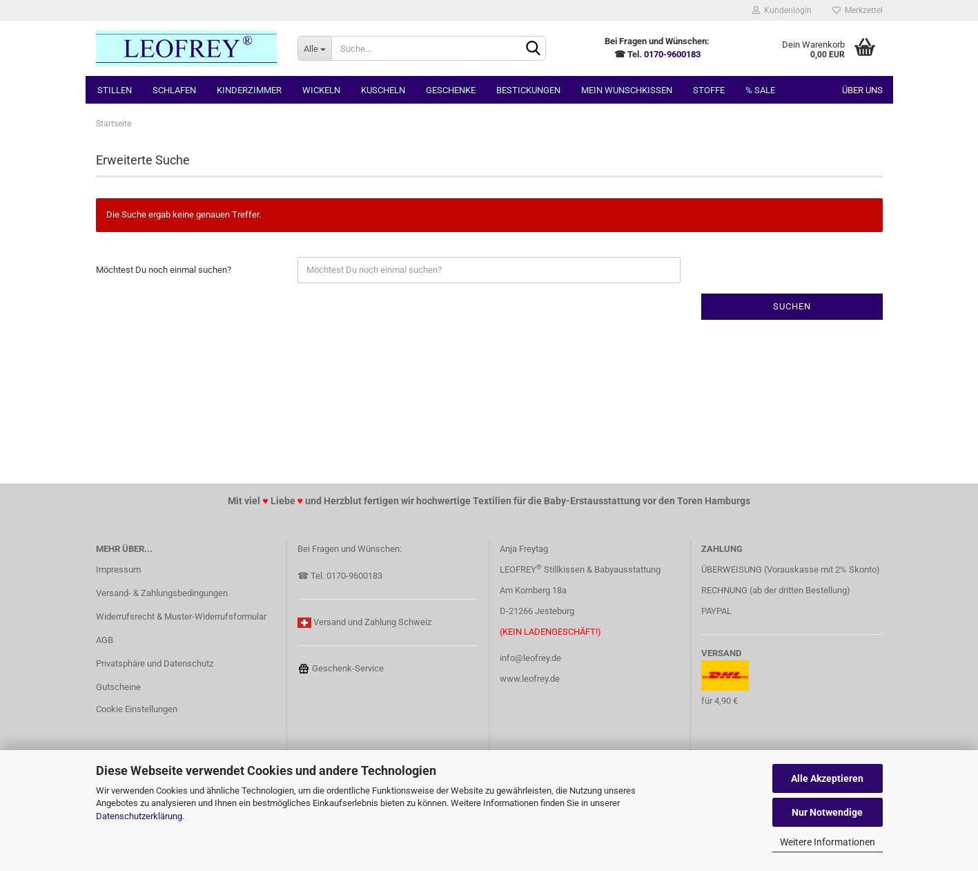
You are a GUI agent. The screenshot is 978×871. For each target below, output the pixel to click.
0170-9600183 (672, 54)
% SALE (760, 90)
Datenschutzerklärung (139, 816)
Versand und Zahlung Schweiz (372, 622)
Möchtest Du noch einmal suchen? (163, 270)
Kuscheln (383, 90)
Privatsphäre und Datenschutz (154, 663)
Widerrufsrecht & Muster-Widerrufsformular (181, 616)
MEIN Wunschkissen (626, 90)
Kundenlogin (782, 10)
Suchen (792, 306)
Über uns (862, 90)
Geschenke (451, 90)
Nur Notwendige (827, 812)
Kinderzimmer (249, 90)
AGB (104, 640)
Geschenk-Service (340, 668)
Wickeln (321, 90)
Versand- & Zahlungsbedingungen (162, 593)
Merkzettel (857, 10)
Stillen (114, 90)
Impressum (118, 569)
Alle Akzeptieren (827, 778)
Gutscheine (118, 687)
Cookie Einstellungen (136, 709)
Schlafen (174, 90)
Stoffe (709, 90)
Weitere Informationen (827, 842)
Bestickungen (528, 90)
